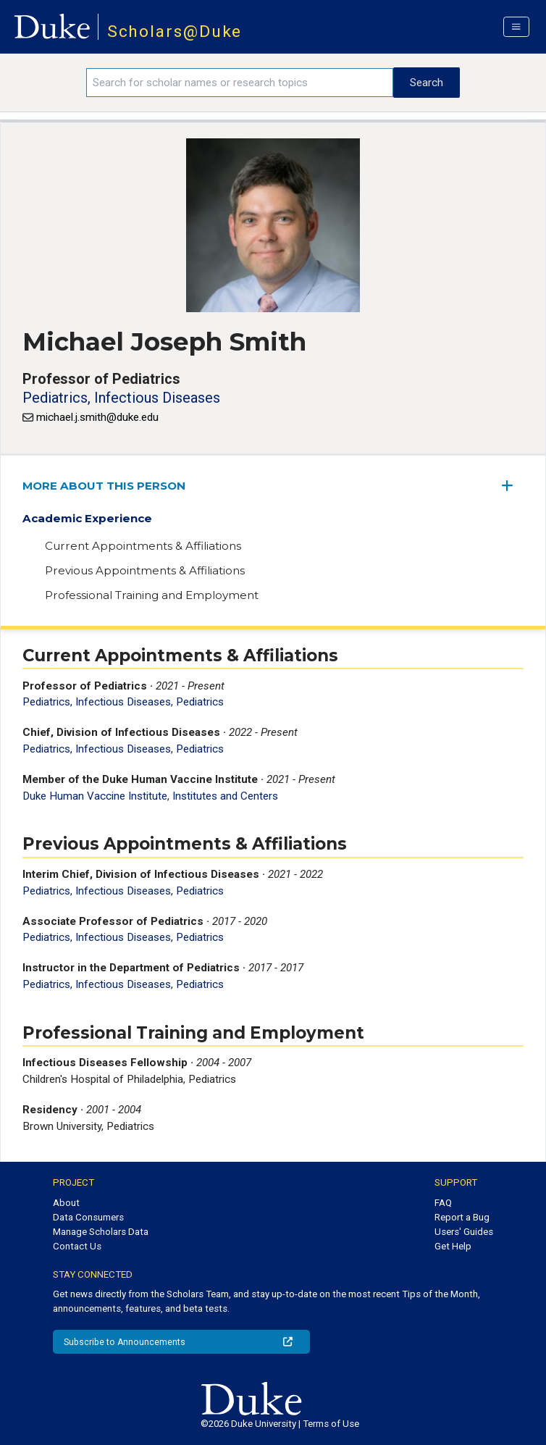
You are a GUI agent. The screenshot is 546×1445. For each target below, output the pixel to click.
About (66, 1202)
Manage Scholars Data (100, 1231)
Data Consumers (88, 1217)
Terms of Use (331, 1423)
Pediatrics (200, 701)
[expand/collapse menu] (512, 486)
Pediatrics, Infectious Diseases (121, 397)
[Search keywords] (239, 82)
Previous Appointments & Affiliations (145, 570)
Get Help (452, 1246)
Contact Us (77, 1246)
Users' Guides (463, 1231)
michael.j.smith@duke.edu (97, 417)
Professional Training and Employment (152, 595)
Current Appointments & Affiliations (143, 546)
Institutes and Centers (225, 796)
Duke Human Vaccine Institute (94, 796)
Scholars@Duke (175, 31)
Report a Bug (462, 1217)
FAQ (443, 1202)
